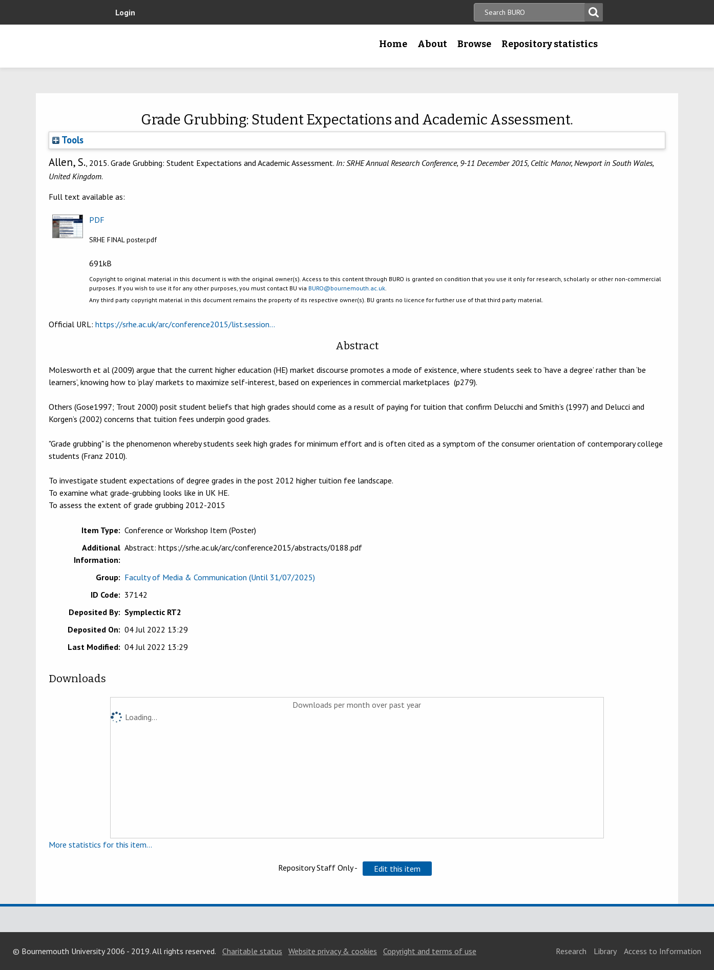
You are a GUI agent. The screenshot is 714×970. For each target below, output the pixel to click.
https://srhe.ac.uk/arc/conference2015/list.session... (185, 324)
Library (605, 951)
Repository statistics (549, 44)
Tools (67, 140)
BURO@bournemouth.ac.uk (346, 288)
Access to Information (662, 951)
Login (125, 12)
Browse (474, 44)
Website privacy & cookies (332, 951)
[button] (397, 868)
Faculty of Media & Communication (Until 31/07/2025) (219, 577)
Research (571, 951)
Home (393, 44)
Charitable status (252, 951)
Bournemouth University (175, 46)
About (432, 44)
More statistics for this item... (100, 844)
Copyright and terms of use (429, 951)
